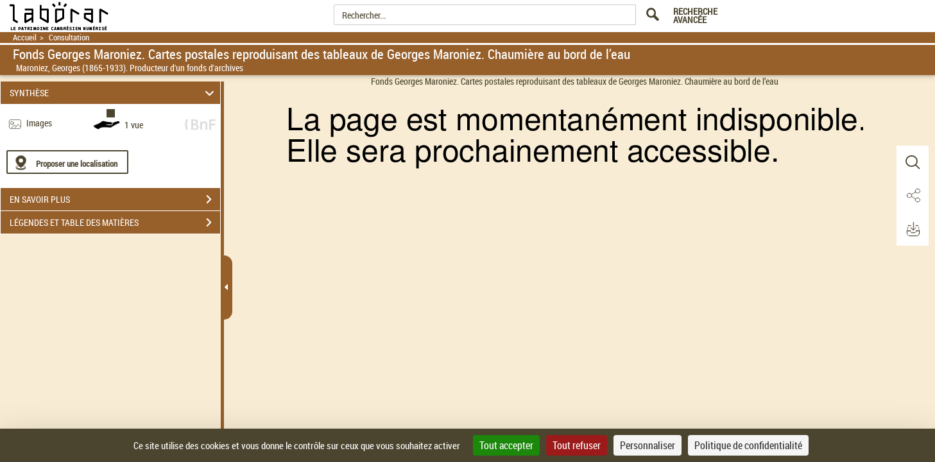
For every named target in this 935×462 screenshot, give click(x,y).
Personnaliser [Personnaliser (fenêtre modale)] (647, 445)
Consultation (69, 37)
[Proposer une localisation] (67, 162)
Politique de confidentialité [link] (748, 445)
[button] (912, 162)
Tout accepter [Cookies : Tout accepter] (506, 445)
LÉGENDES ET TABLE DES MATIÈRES (115, 223)
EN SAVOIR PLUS (115, 200)
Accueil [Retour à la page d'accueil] (25, 37)
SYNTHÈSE (114, 92)
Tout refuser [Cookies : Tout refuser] (577, 445)
